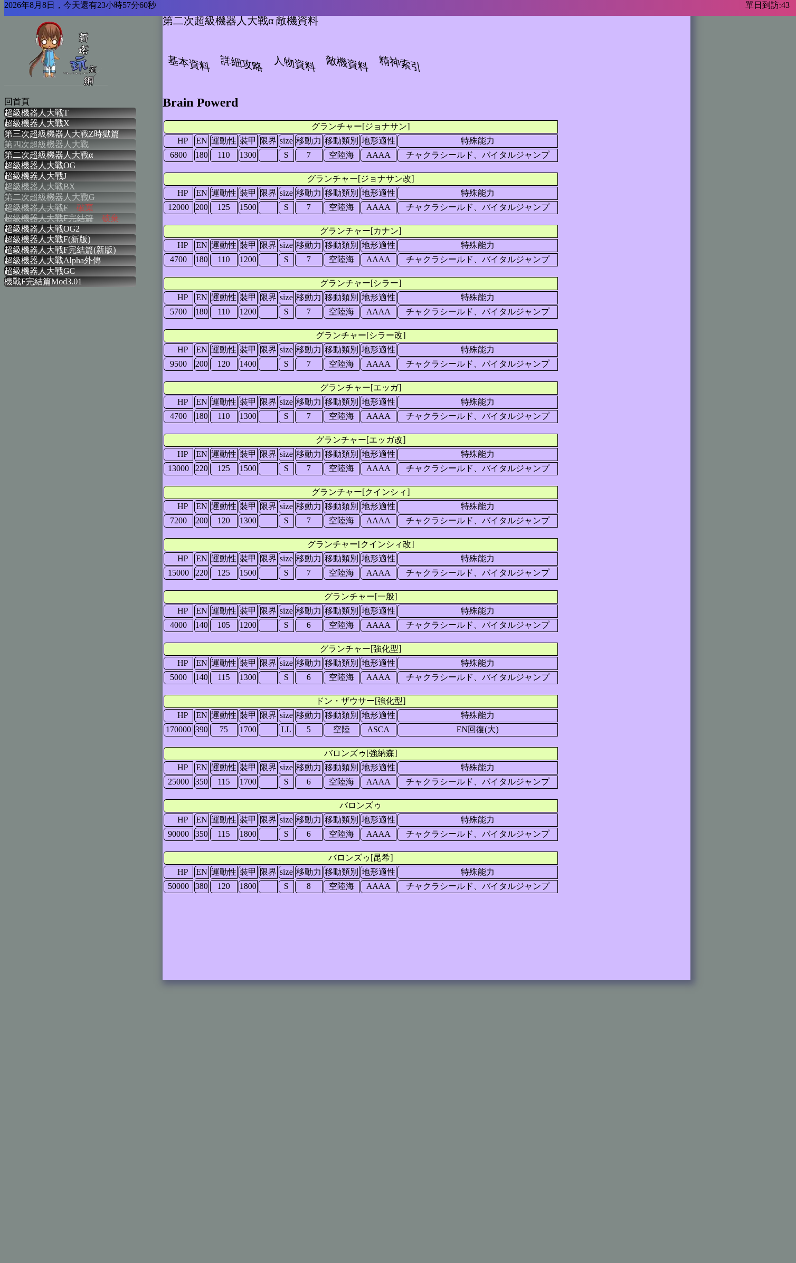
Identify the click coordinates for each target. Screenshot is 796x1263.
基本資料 (189, 63)
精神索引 (400, 63)
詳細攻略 (242, 63)
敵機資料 (347, 63)
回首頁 (17, 101)
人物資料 (294, 63)
